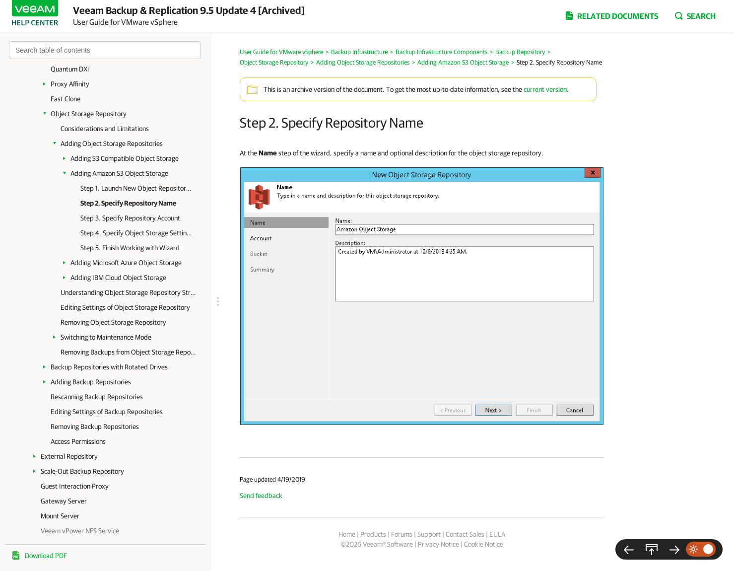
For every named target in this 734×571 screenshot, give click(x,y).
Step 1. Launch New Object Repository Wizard (136, 188)
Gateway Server (64, 501)
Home (346, 534)
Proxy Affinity (70, 84)
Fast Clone (65, 99)
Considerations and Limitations (105, 129)
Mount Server (60, 516)
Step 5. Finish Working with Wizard (130, 248)
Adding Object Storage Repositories (112, 143)
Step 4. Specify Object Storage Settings (136, 233)
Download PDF (46, 556)
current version (545, 89)
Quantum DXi (70, 69)
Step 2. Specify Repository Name (128, 203)
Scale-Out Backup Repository (82, 471)
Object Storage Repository (89, 114)
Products (373, 534)
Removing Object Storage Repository (113, 322)
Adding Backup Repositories (91, 382)
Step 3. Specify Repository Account (130, 218)
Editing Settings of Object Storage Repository (125, 307)
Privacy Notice (438, 544)
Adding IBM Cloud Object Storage (118, 278)
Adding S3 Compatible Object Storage (124, 158)
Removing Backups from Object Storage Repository (129, 352)
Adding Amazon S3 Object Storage (119, 173)
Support (429, 534)
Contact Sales (465, 534)
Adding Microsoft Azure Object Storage (126, 263)
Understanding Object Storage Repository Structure (129, 292)
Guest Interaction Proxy (75, 486)
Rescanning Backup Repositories (97, 397)
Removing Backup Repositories (95, 426)
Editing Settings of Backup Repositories (107, 412)
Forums (401, 534)
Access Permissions (78, 441)
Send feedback (261, 496)
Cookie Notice (483, 544)
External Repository (69, 456)
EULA (497, 534)
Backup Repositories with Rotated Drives (109, 367)
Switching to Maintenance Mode (106, 337)
